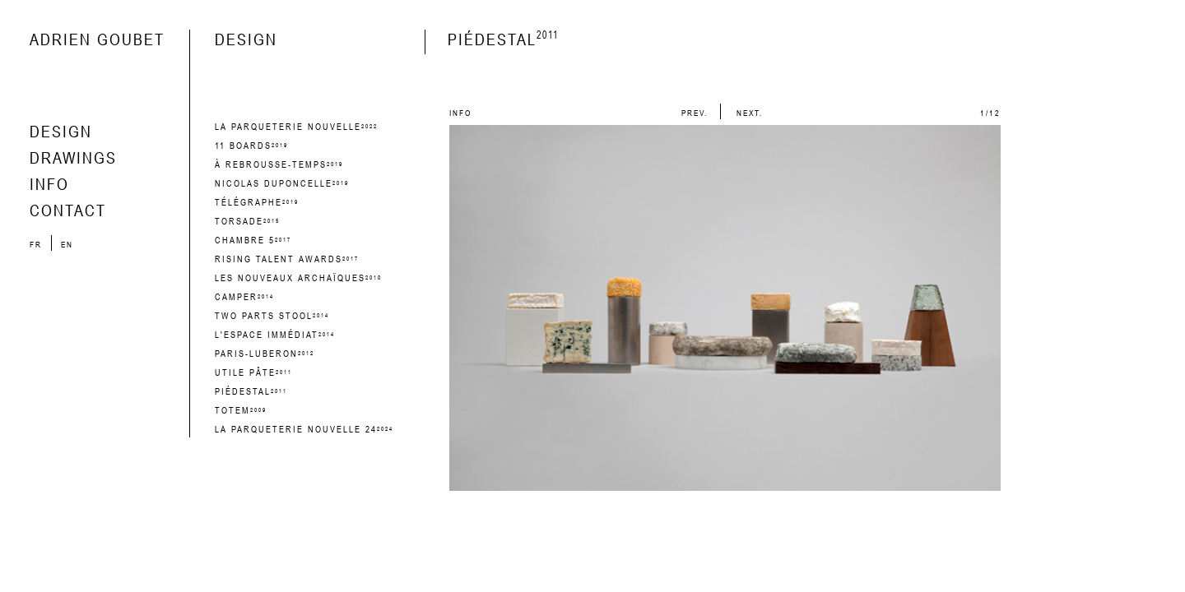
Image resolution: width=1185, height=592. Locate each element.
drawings (73, 157)
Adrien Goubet (97, 39)
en (67, 244)
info (49, 183)
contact (68, 210)
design (61, 131)
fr (37, 244)
